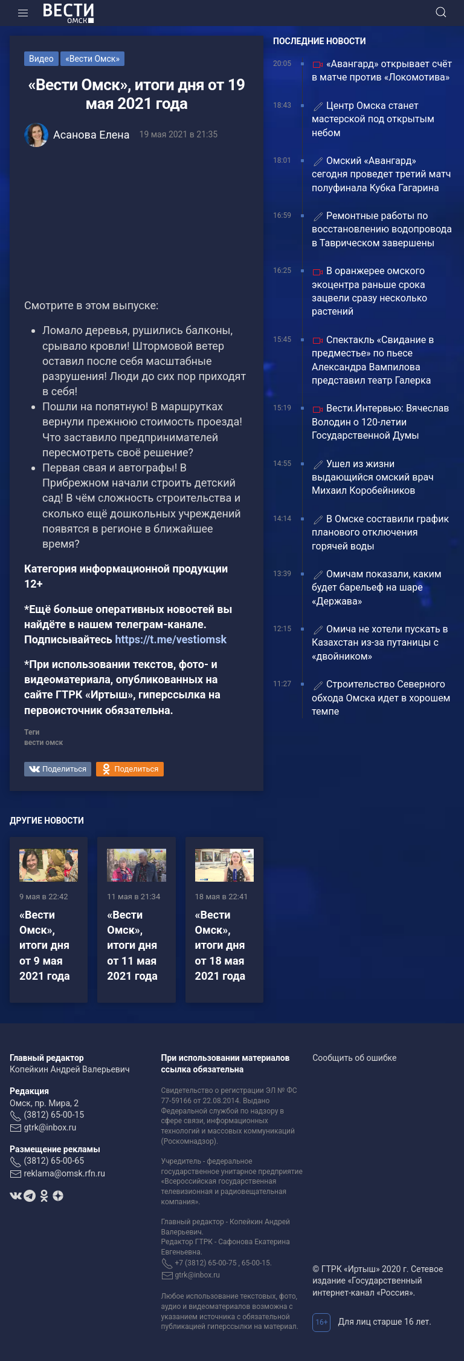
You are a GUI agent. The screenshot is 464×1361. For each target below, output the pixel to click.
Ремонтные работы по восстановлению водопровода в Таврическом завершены (382, 229)
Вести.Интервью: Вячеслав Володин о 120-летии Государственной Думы (380, 421)
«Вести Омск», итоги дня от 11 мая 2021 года (132, 945)
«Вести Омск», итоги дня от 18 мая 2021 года (220, 945)
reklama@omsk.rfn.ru (64, 1173)
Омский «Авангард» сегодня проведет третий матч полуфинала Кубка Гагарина (381, 174)
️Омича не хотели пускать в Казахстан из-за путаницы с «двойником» (380, 642)
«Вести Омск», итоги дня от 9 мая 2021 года (44, 945)
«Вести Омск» (92, 59)
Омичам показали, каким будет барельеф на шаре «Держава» (377, 587)
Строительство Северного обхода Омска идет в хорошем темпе (381, 697)
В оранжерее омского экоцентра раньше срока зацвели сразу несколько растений (369, 291)
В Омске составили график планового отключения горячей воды (380, 532)
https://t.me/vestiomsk (171, 639)
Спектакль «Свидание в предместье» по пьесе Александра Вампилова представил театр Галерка (373, 360)
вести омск (43, 742)
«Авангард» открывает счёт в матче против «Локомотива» (382, 70)
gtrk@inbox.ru (50, 1127)
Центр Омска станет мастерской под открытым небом (373, 119)
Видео (41, 59)
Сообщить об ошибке (354, 1058)
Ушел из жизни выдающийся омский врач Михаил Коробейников (373, 477)
